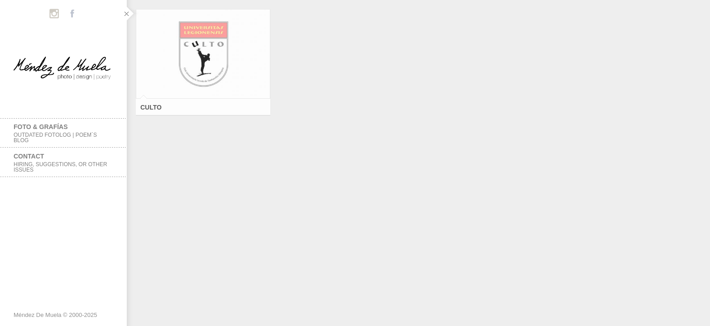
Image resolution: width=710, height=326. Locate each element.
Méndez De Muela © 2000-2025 (55, 315)
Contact (63, 163)
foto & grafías (63, 133)
